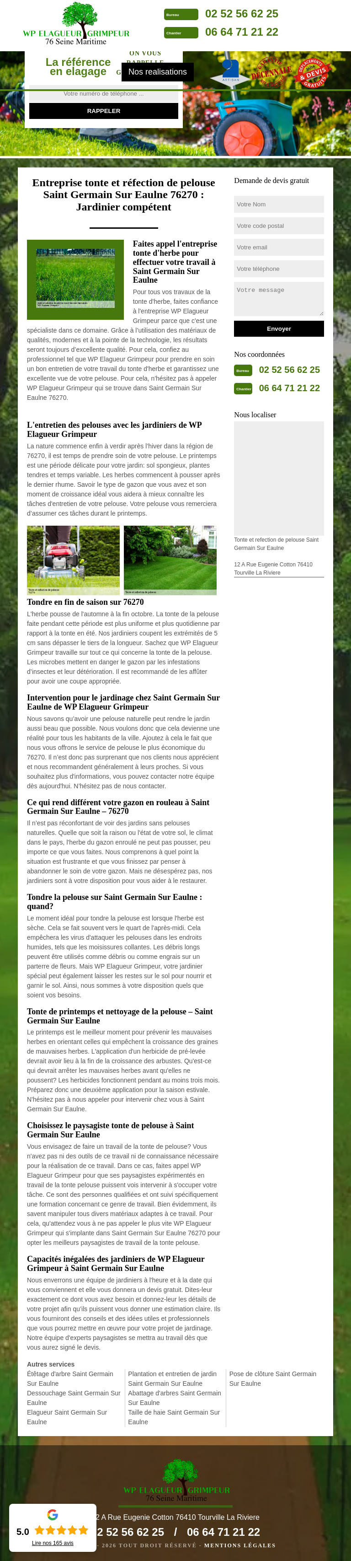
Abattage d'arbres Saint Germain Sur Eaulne (174, 1397)
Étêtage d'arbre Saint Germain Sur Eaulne (70, 1378)
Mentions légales (240, 1545)
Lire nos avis (53, 1543)
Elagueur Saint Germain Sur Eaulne (67, 1417)
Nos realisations (157, 71)
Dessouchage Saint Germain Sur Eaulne (74, 1397)
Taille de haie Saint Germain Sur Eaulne (174, 1417)
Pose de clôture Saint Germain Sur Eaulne (273, 1378)
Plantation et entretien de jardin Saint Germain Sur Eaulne (172, 1378)
